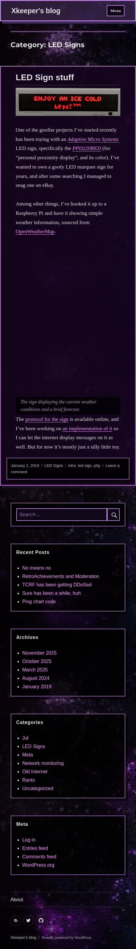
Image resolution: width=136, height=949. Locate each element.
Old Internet (35, 771)
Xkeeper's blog (36, 11)
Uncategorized (37, 788)
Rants (28, 780)
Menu (115, 10)
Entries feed (35, 848)
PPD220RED (86, 148)
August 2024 (35, 678)
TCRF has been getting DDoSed (57, 584)
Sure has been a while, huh (51, 593)
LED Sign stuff (45, 77)
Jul (25, 738)
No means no (36, 567)
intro (72, 465)
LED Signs (53, 465)
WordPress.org (38, 865)
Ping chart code (39, 601)
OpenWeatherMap (35, 231)
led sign (85, 465)
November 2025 (39, 652)
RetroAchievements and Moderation (60, 576)
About (17, 899)
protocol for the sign (46, 419)
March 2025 (35, 669)
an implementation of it (87, 428)
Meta (27, 754)
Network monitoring (43, 763)
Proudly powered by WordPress (66, 937)
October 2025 (37, 661)
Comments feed (39, 856)
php (97, 465)
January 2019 (37, 686)
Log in (29, 839)
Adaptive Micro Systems (93, 139)
